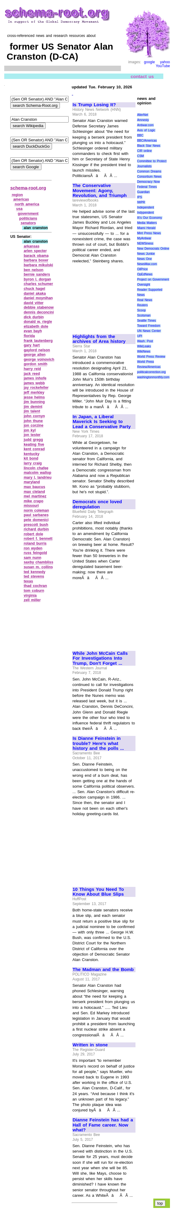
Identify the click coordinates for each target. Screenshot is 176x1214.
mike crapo (33, 501)
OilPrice (142, 269)
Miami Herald (146, 228)
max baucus (34, 487)
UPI (139, 336)
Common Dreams (149, 171)
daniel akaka (35, 293)
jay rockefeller (36, 388)
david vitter (34, 303)
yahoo (165, 62)
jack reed (32, 374)
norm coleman (36, 510)
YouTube (163, 66)
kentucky (31, 454)
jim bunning (34, 402)
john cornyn (34, 416)
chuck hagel (34, 289)
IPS (139, 197)
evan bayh (33, 331)
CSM (140, 156)
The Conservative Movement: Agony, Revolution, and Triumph (100, 190)
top (160, 1203)
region (17, 195)
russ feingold (35, 553)
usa (19, 209)
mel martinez (35, 496)
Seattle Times (146, 320)
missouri (31, 506)
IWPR (141, 202)
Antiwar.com (145, 125)
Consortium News (149, 176)
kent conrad (34, 449)
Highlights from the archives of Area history (99, 339)
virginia (30, 595)
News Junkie (146, 253)
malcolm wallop (37, 473)
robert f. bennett (38, 538)
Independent (145, 207)
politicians (28, 218)
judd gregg (33, 440)
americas (21, 199)
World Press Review (151, 356)
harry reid (32, 369)
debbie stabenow (39, 307)
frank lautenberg (38, 341)
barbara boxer (36, 260)
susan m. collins (38, 567)
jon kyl (30, 430)
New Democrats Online (153, 248)
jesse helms (34, 397)
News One (144, 259)
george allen (34, 355)
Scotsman (143, 315)
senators (28, 223)
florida (29, 336)
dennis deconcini (39, 312)
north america (27, 204)
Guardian (143, 192)
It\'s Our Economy (149, 217)
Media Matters (147, 223)
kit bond (31, 458)
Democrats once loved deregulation (97, 504)
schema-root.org (28, 187)
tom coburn (34, 591)
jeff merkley (34, 392)
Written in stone (90, 1044)
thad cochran (35, 586)
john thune (33, 421)
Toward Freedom (148, 325)
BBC (140, 135)
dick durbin (34, 317)
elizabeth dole (36, 326)
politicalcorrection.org (151, 372)
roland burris (35, 543)
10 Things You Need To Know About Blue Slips (98, 892)
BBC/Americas (147, 140)
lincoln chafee (36, 468)
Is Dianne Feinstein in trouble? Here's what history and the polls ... (98, 743)
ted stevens (34, 576)
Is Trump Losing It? (94, 104)
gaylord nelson (37, 350)
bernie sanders (37, 274)
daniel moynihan (38, 298)
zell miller (32, 600)
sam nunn (32, 558)
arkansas (31, 246)
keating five (34, 444)
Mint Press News (149, 233)
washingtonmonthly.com (153, 377)
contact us (142, 76)
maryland (32, 482)
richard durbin (36, 529)
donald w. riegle (38, 322)
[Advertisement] (104, 296)
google (149, 62)
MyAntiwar (144, 238)
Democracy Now (148, 181)
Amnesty (143, 120)
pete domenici (36, 520)
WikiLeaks (144, 346)
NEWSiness (145, 243)
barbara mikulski (38, 265)
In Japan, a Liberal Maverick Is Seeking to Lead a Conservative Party (102, 421)
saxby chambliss (38, 562)
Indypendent (145, 212)
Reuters (142, 305)
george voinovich (39, 359)
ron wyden (33, 548)
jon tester (32, 435)
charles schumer (38, 284)
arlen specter (35, 251)
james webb (34, 383)
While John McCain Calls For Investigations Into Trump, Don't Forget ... (100, 658)
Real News (144, 300)
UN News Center (149, 331)
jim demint (33, 407)
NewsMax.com (147, 264)
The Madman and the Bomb (103, 969)
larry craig (33, 463)
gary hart (32, 345)
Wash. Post (145, 341)
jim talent (32, 411)
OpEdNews (144, 274)
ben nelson (33, 270)
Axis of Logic (146, 130)
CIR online (144, 151)
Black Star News (148, 145)
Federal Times (147, 187)
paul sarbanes (36, 515)
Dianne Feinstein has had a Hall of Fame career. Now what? (103, 1124)
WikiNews (143, 351)
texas (28, 581)
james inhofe (35, 378)
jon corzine (33, 425)
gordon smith (35, 364)
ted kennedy (34, 572)
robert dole (33, 534)
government (28, 214)
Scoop (141, 310)
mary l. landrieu (37, 477)
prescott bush (36, 525)
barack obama (36, 256)
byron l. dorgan (37, 279)
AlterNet (142, 114)
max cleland (34, 492)
